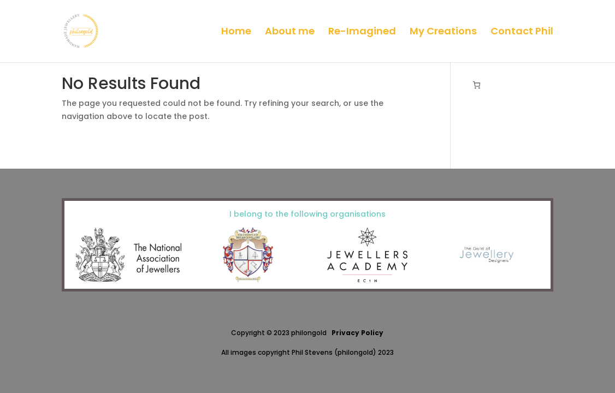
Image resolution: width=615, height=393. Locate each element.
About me (290, 32)
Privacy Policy (357, 332)
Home (236, 32)
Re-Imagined (362, 32)
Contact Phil (521, 32)
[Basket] (476, 84)
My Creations (443, 32)
